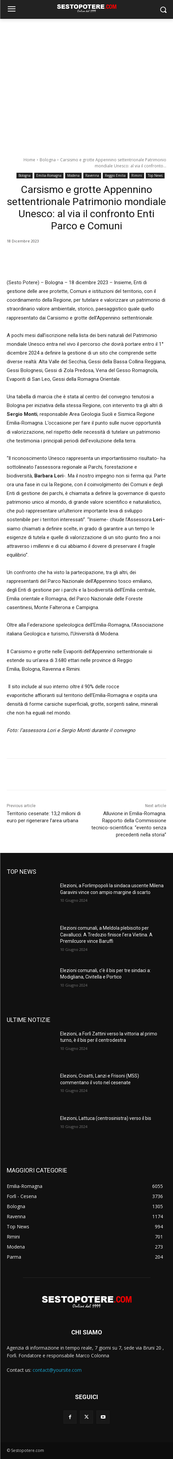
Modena (73, 175)
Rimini (136, 175)
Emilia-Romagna (48, 175)
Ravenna (92, 175)
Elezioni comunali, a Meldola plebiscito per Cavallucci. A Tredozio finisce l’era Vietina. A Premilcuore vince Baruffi (106, 934)
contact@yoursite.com (57, 1370)
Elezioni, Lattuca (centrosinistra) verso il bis (105, 1118)
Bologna (48, 160)
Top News (155, 175)
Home (29, 160)
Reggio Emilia (115, 175)
